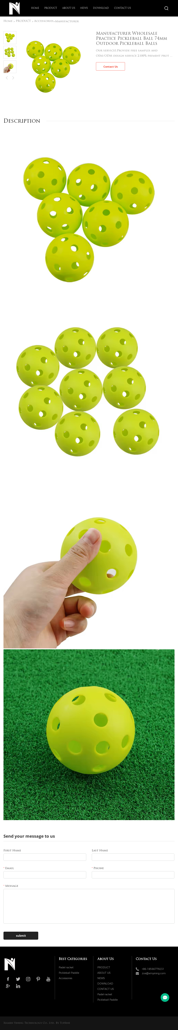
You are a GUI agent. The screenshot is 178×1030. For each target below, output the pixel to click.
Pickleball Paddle (69, 973)
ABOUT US (68, 8)
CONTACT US (122, 8)
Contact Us (110, 66)
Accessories (44, 21)
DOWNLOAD (101, 8)
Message (10, 886)
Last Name (100, 850)
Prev (6, 77)
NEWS (84, 8)
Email (8, 868)
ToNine (65, 1023)
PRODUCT (50, 8)
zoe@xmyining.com (154, 973)
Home (35, 8)
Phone (98, 868)
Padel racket (66, 967)
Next (13, 77)
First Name (12, 850)
